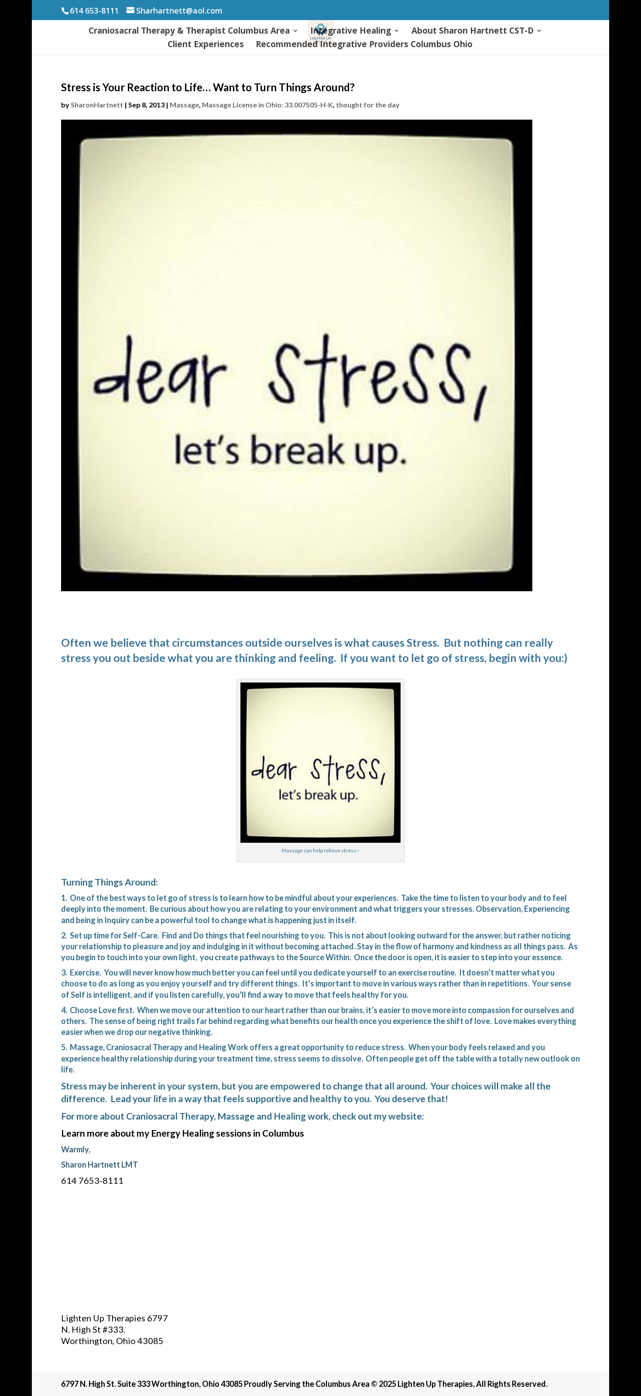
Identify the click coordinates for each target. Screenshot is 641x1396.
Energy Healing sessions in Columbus (227, 1132)
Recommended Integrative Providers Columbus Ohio (364, 45)
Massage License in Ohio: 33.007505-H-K (267, 104)
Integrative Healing (350, 32)
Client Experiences (206, 45)
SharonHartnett (97, 104)
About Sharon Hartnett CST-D (472, 32)
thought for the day (368, 104)
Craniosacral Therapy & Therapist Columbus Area (189, 32)
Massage (184, 104)
